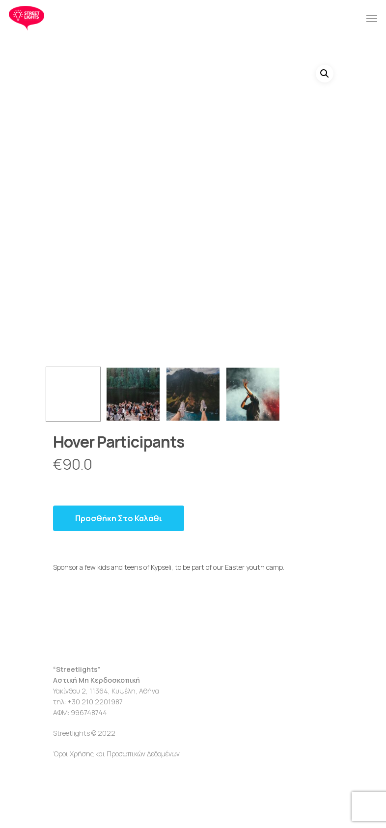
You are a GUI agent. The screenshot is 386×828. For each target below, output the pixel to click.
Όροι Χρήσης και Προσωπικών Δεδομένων (116, 753)
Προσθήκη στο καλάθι (118, 518)
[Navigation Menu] (371, 18)
